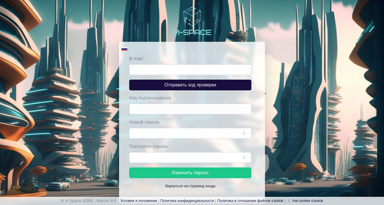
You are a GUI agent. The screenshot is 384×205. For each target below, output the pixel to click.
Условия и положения (138, 201)
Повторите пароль (148, 146)
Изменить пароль (190, 173)
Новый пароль (144, 122)
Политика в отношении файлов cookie (250, 201)
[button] (124, 47)
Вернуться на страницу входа (190, 186)
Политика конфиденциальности (187, 201)
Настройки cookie (305, 201)
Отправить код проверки (190, 85)
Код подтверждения (150, 98)
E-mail (136, 59)
